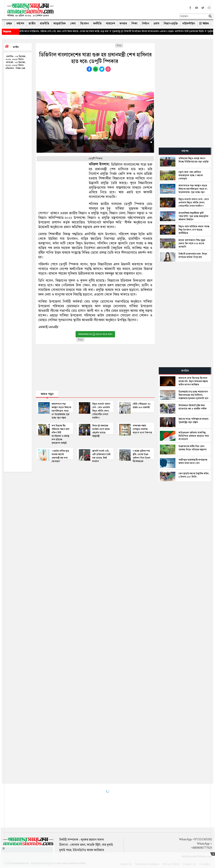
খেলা (73, 23)
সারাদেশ (110, 23)
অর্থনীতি (97, 23)
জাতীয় (32, 23)
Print (119, 45)
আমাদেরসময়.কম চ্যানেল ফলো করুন (95, 334)
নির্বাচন (145, 23)
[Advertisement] (118, 10)
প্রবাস (156, 23)
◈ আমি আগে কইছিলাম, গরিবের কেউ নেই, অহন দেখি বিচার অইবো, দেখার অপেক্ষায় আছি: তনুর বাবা (73, 31)
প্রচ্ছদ (9, 23)
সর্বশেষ (20, 23)
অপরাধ (123, 23)
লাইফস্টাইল (188, 23)
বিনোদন (84, 23)
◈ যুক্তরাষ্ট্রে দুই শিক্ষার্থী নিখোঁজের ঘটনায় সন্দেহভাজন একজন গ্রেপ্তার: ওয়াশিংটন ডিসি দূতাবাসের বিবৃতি (167, 31)
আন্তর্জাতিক (59, 23)
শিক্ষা (134, 23)
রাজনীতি (44, 23)
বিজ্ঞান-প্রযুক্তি (171, 23)
